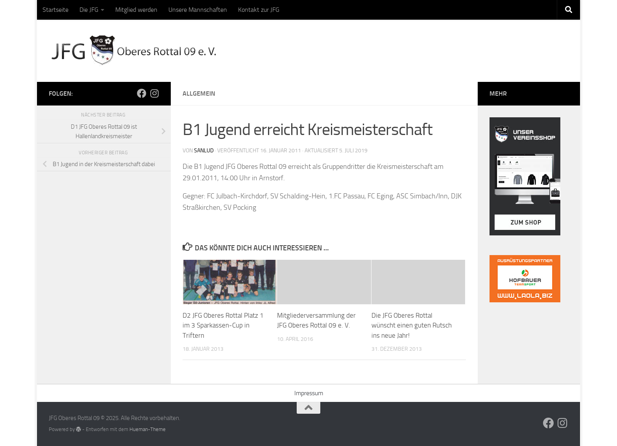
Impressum (308, 393)
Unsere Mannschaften (197, 9)
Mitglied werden (136, 9)
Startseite (55, 9)
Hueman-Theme (147, 429)
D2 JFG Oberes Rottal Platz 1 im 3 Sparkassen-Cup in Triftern (223, 325)
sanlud (204, 150)
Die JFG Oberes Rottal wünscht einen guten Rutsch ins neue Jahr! (411, 325)
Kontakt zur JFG (258, 9)
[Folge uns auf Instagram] (154, 93)
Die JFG (88, 9)
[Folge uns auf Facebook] (141, 93)
